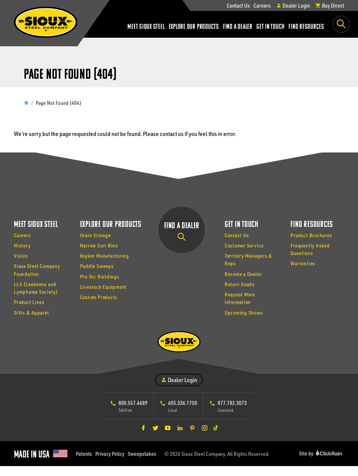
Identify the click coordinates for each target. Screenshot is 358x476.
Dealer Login (293, 5)
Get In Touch (270, 26)
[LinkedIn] (180, 427)
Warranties (303, 263)
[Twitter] (155, 427)
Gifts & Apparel (31, 312)
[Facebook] (143, 427)
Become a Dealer (243, 274)
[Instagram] (204, 427)
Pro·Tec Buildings (99, 276)
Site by (321, 453)
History (22, 245)
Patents (84, 453)
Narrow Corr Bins (99, 245)
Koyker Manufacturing (104, 255)
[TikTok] (215, 427)
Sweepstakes (142, 453)
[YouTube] (167, 427)
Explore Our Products (194, 26)
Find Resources (306, 26)
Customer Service (244, 245)
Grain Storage (95, 235)
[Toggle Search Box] (341, 24)
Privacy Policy (109, 453)
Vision (21, 255)
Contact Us (238, 5)
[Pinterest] (192, 427)
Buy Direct (329, 5)
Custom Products (99, 297)
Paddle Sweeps (97, 266)
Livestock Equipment (103, 286)
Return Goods (240, 284)
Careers (262, 5)
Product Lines (29, 302)
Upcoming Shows (244, 312)
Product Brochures (311, 235)
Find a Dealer (237, 26)
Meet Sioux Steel (145, 26)
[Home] (26, 102)
